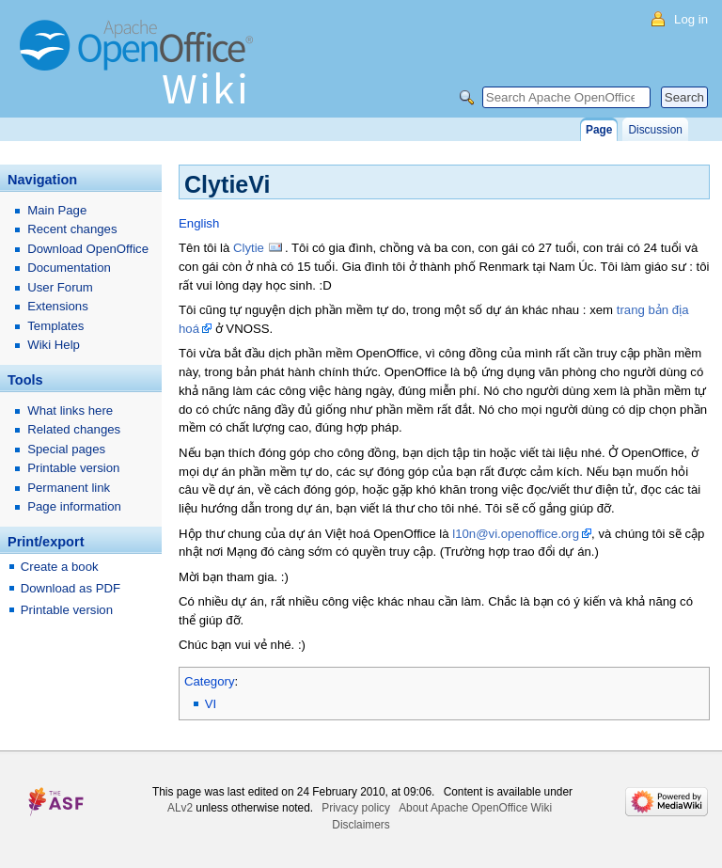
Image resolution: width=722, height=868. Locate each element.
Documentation (69, 267)
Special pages (66, 449)
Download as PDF (70, 588)
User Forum (60, 287)
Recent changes (72, 229)
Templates (55, 326)
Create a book (60, 567)
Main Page (56, 210)
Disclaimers (360, 824)
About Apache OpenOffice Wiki (475, 807)
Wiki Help (53, 345)
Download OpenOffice (88, 249)
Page (599, 129)
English (199, 223)
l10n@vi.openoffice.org (515, 534)
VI (210, 704)
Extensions (57, 306)
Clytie (248, 248)
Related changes (73, 429)
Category (209, 681)
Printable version (73, 468)
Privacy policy (356, 807)
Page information (74, 506)
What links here (70, 410)
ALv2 (180, 807)
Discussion (655, 129)
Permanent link (68, 488)
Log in (691, 19)
